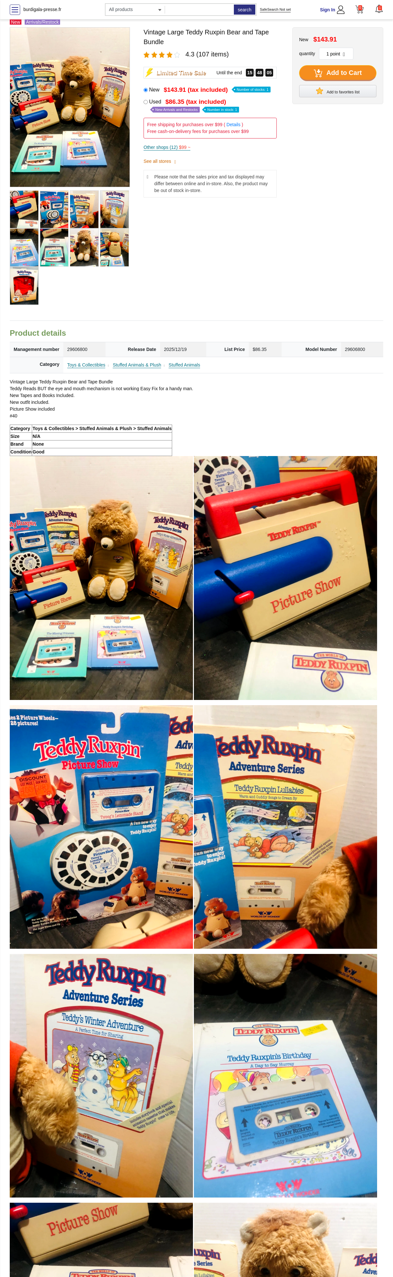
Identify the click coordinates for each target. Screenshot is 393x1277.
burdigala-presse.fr (42, 9)
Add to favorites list (338, 90)
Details (233, 124)
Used (194, 105)
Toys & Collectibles (86, 364)
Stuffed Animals (184, 364)
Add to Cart (338, 73)
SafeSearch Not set (275, 9)
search (244, 9)
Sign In (327, 9)
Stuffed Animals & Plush (137, 364)
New (210, 89)
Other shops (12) (167, 147)
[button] (379, 9)
